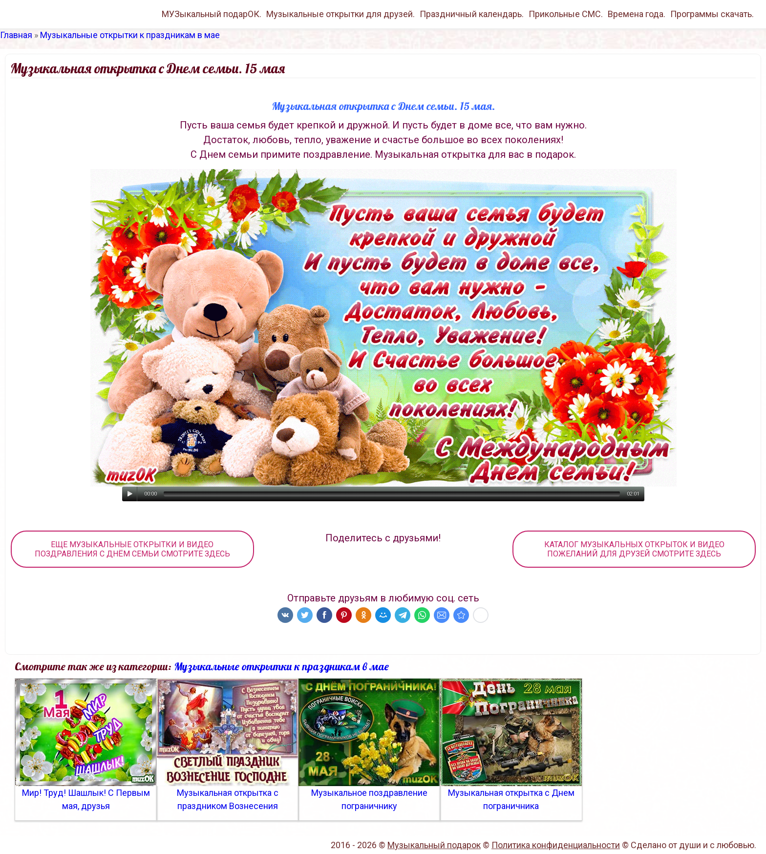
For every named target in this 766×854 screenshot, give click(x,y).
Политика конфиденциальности (555, 845)
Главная (16, 35)
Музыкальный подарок (434, 845)
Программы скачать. (712, 14)
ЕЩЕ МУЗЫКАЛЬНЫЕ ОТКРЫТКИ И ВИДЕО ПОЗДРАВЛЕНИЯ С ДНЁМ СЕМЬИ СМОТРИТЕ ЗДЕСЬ (132, 549)
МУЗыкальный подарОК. (211, 14)
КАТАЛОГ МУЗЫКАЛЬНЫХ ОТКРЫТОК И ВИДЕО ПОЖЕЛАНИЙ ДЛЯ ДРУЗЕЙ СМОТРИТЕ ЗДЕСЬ (634, 549)
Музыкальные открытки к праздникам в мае (130, 35)
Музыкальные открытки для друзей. (340, 14)
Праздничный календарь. (472, 14)
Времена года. (636, 14)
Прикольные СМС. (566, 14)
